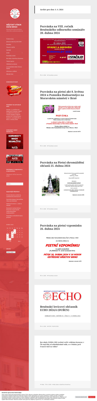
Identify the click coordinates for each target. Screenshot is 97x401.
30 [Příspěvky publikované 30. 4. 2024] (10, 239)
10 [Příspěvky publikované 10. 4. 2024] (12, 232)
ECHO (7, 53)
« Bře (10, 241)
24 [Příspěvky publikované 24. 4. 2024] (12, 237)
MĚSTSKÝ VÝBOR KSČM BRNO (13, 25)
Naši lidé (8, 50)
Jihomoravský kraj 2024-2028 (13, 41)
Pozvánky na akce (11, 55)
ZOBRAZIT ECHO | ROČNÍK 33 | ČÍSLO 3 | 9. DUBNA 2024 (62, 316)
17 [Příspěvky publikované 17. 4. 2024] (12, 234)
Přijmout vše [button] (91, 397)
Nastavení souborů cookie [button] (81, 397)
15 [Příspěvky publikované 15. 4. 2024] (7, 234)
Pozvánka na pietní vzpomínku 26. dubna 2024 (61, 227)
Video (42, 384)
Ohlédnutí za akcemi (11, 64)
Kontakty (8, 44)
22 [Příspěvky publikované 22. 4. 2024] (7, 237)
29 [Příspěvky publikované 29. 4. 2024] (7, 239)
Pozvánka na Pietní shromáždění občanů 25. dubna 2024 (62, 164)
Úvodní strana (10, 39)
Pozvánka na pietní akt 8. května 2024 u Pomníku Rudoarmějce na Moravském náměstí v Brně (62, 95)
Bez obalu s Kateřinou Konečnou (14, 58)
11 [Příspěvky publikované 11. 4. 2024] (14, 232)
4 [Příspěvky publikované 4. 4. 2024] (14, 230)
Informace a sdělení (11, 71)
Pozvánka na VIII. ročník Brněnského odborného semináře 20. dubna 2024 (62, 29)
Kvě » (19, 241)
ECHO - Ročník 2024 (53, 326)
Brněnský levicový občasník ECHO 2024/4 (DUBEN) (59, 308)
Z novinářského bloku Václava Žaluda (14, 67)
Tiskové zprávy (10, 61)
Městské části (9, 74)
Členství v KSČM (10, 47)
